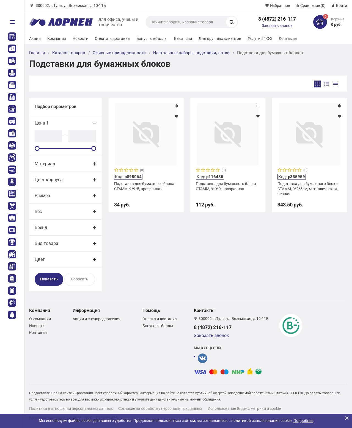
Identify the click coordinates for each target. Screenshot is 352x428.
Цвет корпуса (49, 179)
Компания (56, 38)
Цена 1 (42, 123)
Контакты (288, 38)
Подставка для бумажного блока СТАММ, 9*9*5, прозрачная (144, 186)
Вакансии (183, 38)
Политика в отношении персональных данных (71, 408)
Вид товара (46, 243)
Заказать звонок (277, 25)
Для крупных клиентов (220, 38)
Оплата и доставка (112, 38)
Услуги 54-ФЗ (260, 38)
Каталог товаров (68, 52)
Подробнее (303, 420)
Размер (42, 195)
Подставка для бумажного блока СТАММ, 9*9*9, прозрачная (226, 186)
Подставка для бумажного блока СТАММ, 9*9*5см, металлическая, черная (307, 188)
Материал (45, 163)
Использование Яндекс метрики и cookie (244, 408)
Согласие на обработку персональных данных (160, 408)
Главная (37, 52)
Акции (35, 38)
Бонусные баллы (151, 38)
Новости (80, 38)
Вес (38, 211)
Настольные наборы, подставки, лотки (191, 52)
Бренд (41, 227)
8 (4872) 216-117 (277, 19)
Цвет (40, 259)
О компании (40, 319)
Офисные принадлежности (119, 52)
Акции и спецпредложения (96, 319)
